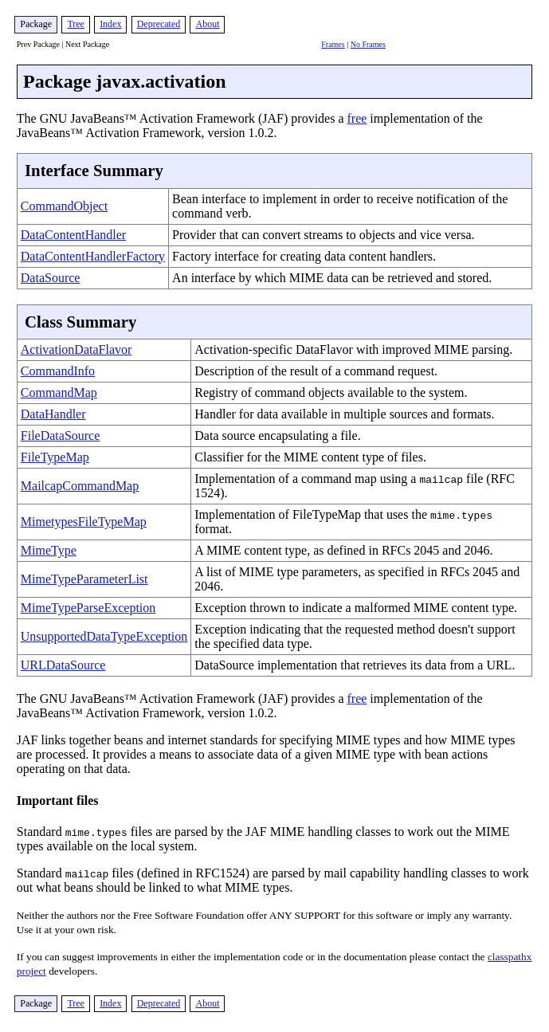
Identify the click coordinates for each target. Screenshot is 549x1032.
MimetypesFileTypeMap (84, 521)
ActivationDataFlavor (76, 349)
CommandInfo (58, 371)
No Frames (368, 44)
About (207, 23)
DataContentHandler (73, 234)
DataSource (50, 277)
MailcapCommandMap (80, 485)
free (357, 118)
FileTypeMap (55, 457)
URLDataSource (63, 665)
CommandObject (64, 206)
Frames (332, 44)
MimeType (48, 550)
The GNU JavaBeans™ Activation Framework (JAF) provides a (182, 698)
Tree (75, 23)
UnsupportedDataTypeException (104, 636)
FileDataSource (60, 435)
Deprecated (159, 23)
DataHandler (53, 414)
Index (110, 23)
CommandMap (59, 392)
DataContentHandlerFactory (93, 256)
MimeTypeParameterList (84, 579)
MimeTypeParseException (88, 607)
